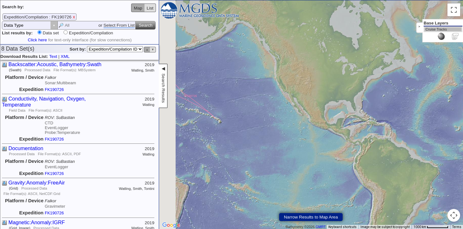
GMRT (321, 227)
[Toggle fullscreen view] (453, 9)
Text (53, 56)
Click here (37, 40)
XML (65, 56)
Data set (50, 33)
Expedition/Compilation (90, 33)
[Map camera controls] (453, 215)
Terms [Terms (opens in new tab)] (456, 227)
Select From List (119, 25)
